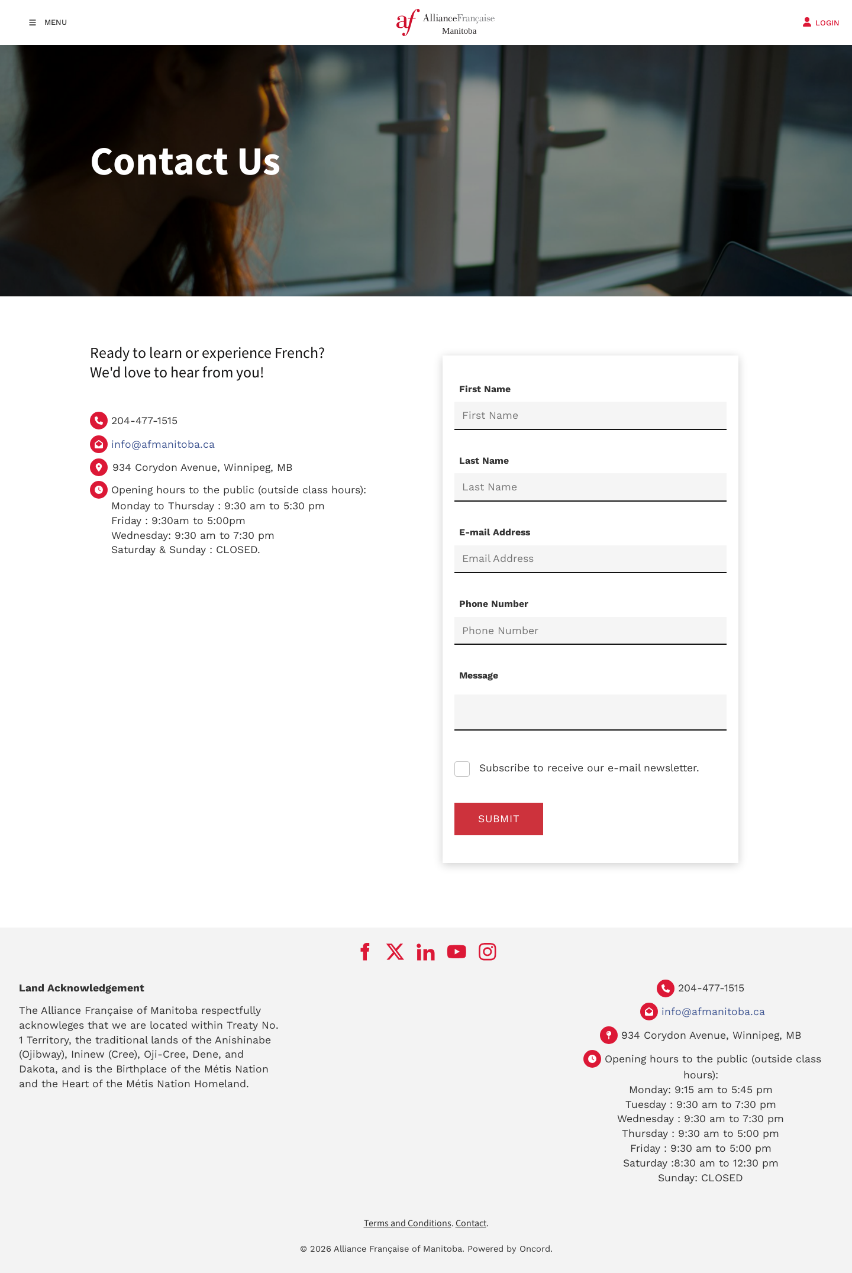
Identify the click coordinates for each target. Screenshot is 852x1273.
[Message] (590, 712)
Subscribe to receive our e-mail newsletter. (587, 768)
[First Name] (590, 416)
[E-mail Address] (590, 559)
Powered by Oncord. (510, 1248)
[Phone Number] (590, 631)
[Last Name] (590, 487)
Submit (499, 819)
